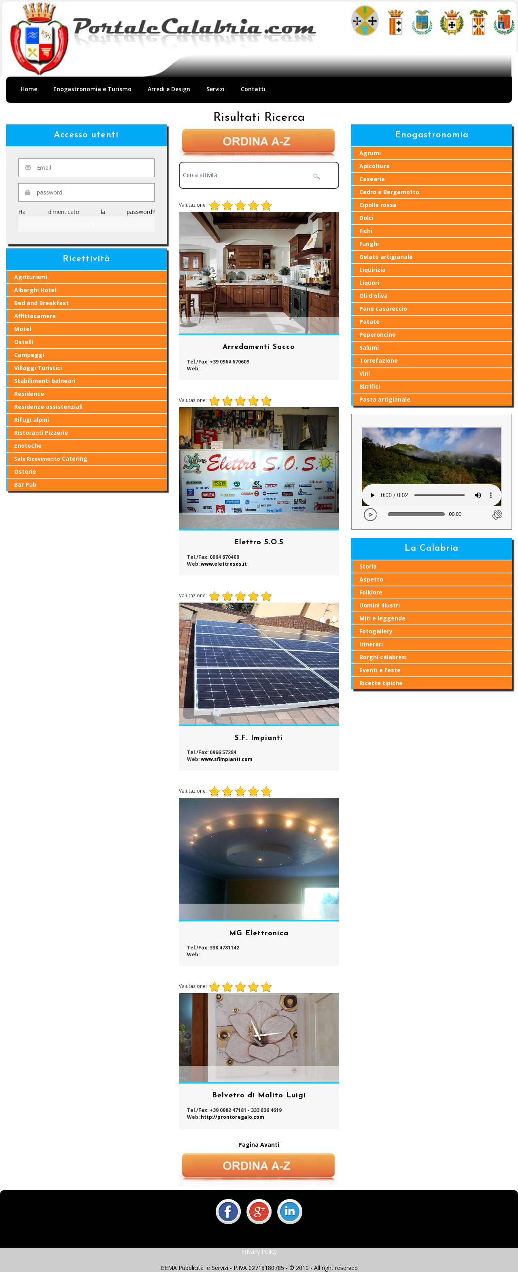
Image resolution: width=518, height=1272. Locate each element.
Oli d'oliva (373, 295)
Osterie (25, 471)
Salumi (369, 347)
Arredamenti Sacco (259, 347)
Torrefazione (378, 360)
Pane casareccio (383, 308)
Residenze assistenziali (48, 406)
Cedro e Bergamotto (389, 192)
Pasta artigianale (384, 399)
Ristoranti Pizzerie (41, 432)
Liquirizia (372, 270)
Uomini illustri (379, 605)
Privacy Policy (259, 1251)
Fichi (365, 231)
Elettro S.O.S (259, 542)
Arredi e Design (169, 89)
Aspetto (371, 579)
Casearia (372, 179)
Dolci (366, 218)
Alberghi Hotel (35, 290)
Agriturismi (30, 277)
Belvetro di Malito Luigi (259, 1095)
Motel (22, 329)
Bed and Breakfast (41, 303)
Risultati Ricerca (259, 117)
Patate (369, 321)
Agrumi (370, 153)
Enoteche (28, 445)
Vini (364, 373)
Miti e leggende (382, 618)
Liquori (369, 282)
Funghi (369, 244)
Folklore (370, 592)
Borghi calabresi (383, 657)
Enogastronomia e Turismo (92, 89)
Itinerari (371, 644)
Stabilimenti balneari (44, 381)
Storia (368, 566)
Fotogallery (376, 631)
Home (29, 89)
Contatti (253, 89)
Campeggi (29, 355)
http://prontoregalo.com (232, 1117)
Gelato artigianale (386, 257)
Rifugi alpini (31, 419)
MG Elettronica (259, 933)
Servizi (215, 89)
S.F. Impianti (259, 738)
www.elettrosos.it (224, 563)
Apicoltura (374, 166)
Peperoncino (377, 334)
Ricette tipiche (381, 683)
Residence (29, 394)
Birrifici (369, 386)
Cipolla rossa (378, 205)
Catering (50, 458)
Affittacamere (35, 316)
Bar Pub (25, 484)
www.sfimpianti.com (227, 759)
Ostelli (23, 342)
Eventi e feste (380, 670)
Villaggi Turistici (38, 368)
